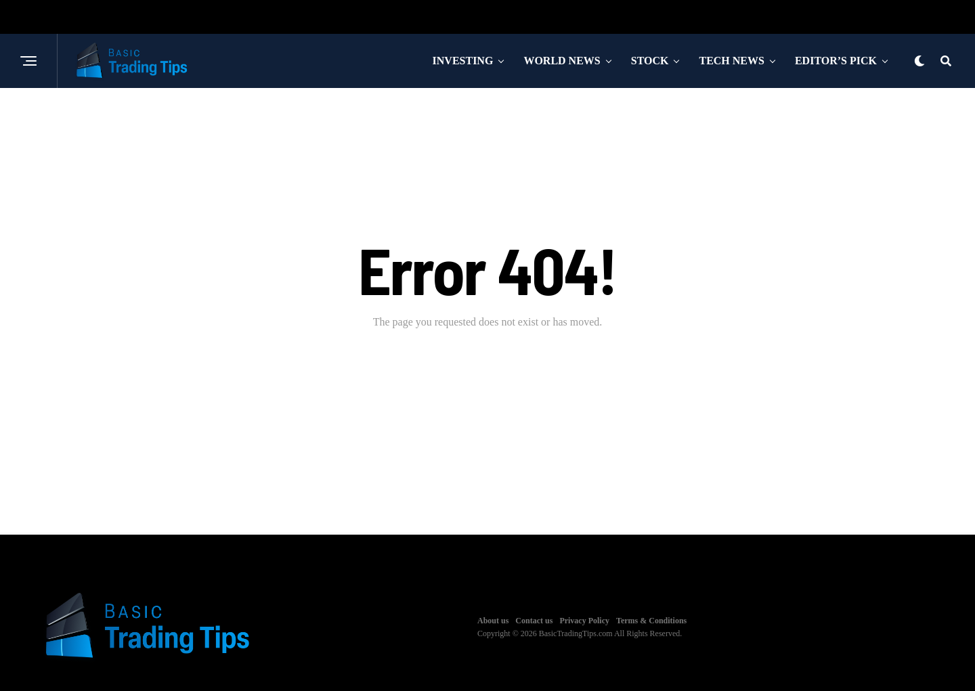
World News (561, 60)
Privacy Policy (584, 620)
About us (492, 620)
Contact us (533, 620)
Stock (650, 60)
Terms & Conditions (651, 620)
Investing (463, 60)
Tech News (731, 60)
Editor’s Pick (836, 60)
